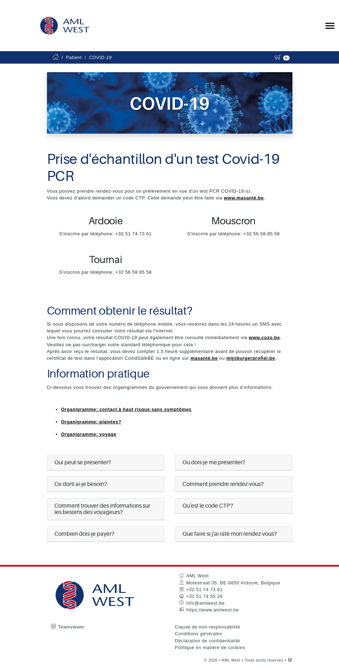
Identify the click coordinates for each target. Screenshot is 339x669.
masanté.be (204, 358)
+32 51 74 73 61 (204, 589)
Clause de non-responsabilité (207, 627)
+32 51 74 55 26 (204, 596)
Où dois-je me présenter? (213, 462)
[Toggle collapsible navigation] (330, 26)
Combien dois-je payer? (84, 534)
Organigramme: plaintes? (91, 421)
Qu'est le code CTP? (207, 506)
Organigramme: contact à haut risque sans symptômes (126, 409)
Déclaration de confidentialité (207, 640)
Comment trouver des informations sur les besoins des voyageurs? (102, 509)
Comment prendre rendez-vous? (223, 484)
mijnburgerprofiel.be (250, 358)
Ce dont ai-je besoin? (80, 484)
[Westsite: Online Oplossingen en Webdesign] (290, 660)
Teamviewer (71, 627)
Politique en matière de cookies (210, 647)
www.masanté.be (244, 197)
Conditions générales (198, 633)
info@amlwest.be (205, 603)
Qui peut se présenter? (82, 462)
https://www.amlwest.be (212, 609)
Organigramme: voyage (89, 434)
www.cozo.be (264, 337)
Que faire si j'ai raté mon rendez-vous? (229, 534)
